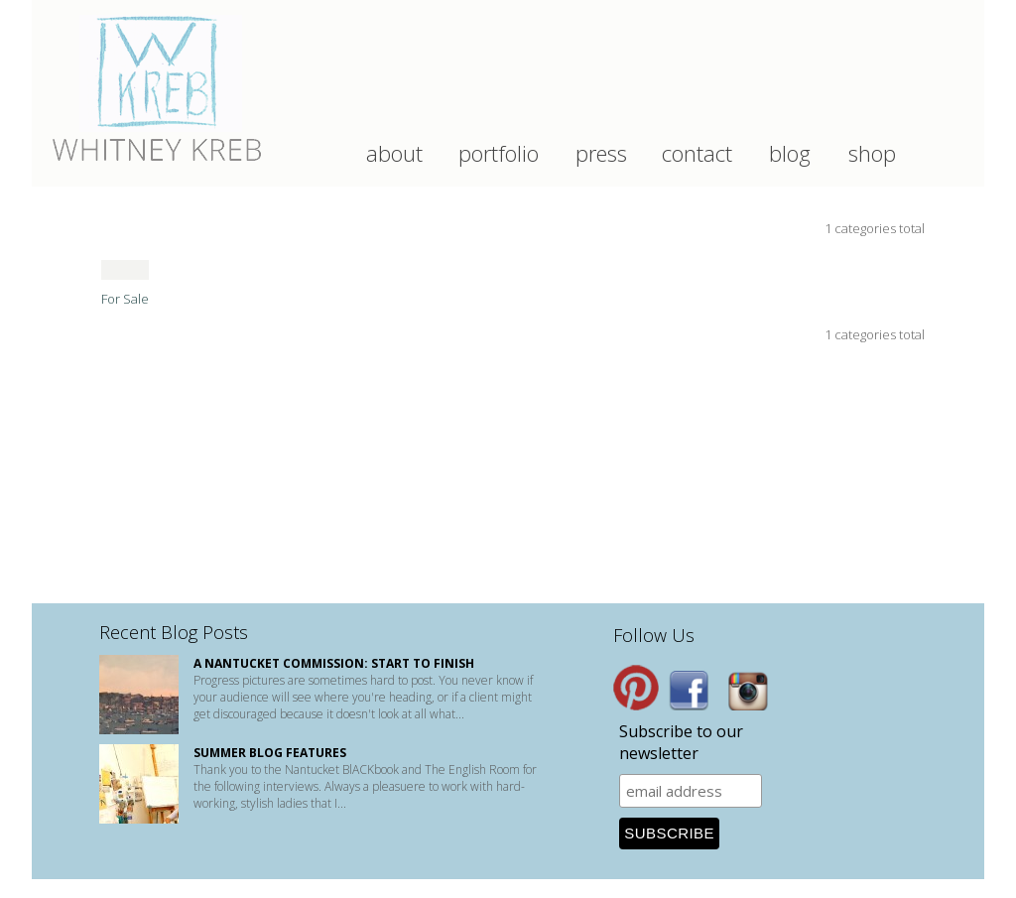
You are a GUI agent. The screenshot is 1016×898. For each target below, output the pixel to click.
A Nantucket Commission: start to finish (333, 663)
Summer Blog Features (269, 752)
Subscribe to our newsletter (681, 742)
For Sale (125, 299)
